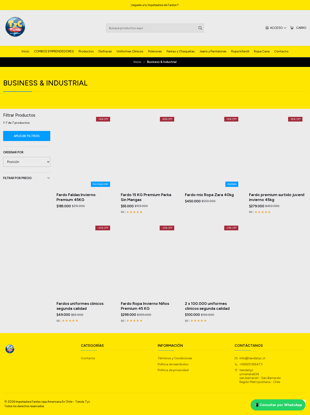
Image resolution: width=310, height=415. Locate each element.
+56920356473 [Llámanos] (248, 364)
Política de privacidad (173, 370)
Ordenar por (13, 152)
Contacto (88, 358)
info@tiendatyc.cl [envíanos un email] (250, 358)
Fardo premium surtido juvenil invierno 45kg (276, 197)
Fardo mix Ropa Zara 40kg (209, 194)
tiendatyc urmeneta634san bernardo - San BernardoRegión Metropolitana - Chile (258, 376)
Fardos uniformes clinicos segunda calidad (80, 327)
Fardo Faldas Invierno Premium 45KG (76, 197)
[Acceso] (276, 28)
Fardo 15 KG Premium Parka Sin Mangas (146, 197)
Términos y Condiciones (175, 358)
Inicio (137, 62)
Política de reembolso (173, 364)
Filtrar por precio (26, 178)
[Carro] (298, 28)
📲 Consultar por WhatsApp (278, 405)
